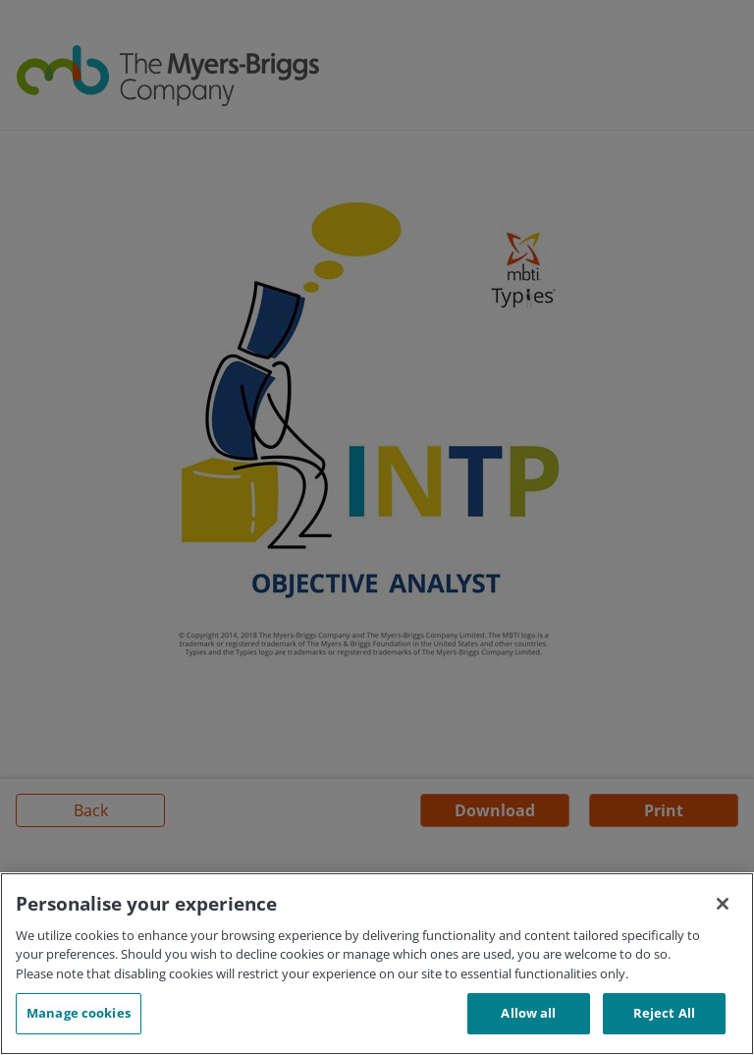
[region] (377, 963)
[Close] (722, 903)
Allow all (528, 1013)
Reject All (664, 1013)
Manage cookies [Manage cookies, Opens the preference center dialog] (79, 1013)
